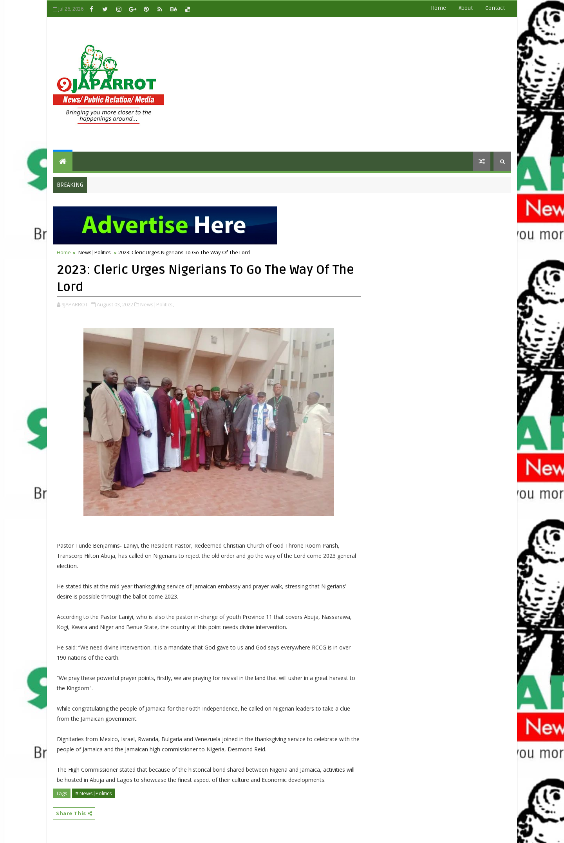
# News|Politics (93, 793)
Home (438, 8)
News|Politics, (157, 304)
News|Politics (94, 252)
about (466, 8)
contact (495, 8)
